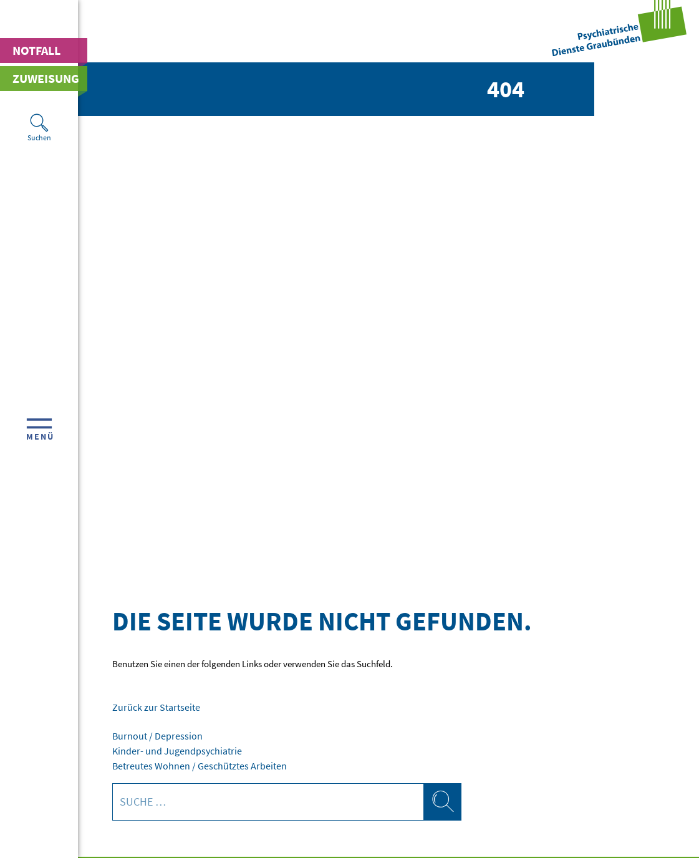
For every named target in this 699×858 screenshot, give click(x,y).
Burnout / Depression (152, 735)
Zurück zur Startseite (152, 707)
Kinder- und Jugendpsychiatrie (171, 749)
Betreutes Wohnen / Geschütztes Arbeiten (191, 763)
